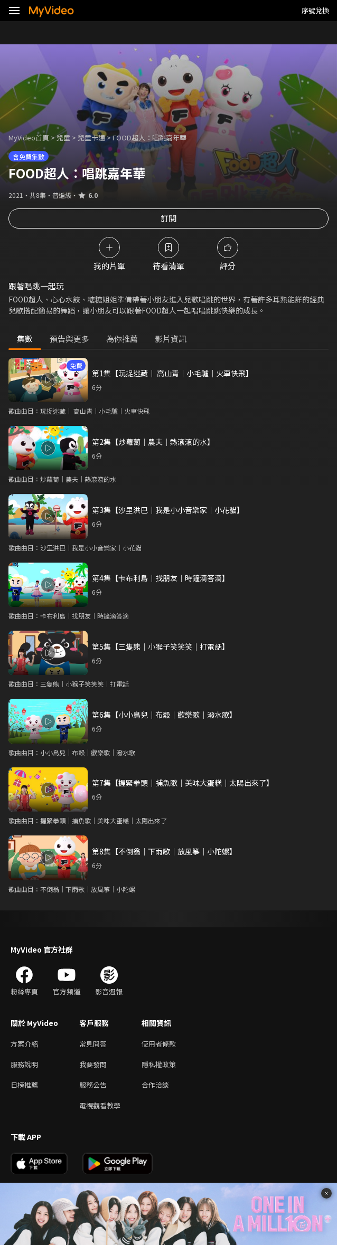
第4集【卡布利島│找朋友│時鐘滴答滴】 (160, 578)
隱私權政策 (159, 1064)
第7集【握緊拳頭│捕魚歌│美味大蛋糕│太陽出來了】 (183, 782)
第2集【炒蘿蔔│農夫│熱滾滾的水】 (153, 441)
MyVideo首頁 (28, 137)
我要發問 (93, 1064)
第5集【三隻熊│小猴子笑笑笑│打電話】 (160, 646)
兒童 (63, 137)
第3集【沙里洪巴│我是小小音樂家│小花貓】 (168, 510)
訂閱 (168, 218)
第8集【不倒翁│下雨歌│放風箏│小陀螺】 (164, 851)
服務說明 (24, 1064)
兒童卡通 (91, 137)
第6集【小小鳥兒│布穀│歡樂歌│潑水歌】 (164, 714)
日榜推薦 (24, 1085)
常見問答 (93, 1044)
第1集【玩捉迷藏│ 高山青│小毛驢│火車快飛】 (172, 373)
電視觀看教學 (99, 1105)
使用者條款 (159, 1044)
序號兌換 (315, 10)
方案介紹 (24, 1044)
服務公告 (93, 1085)
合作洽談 (155, 1085)
